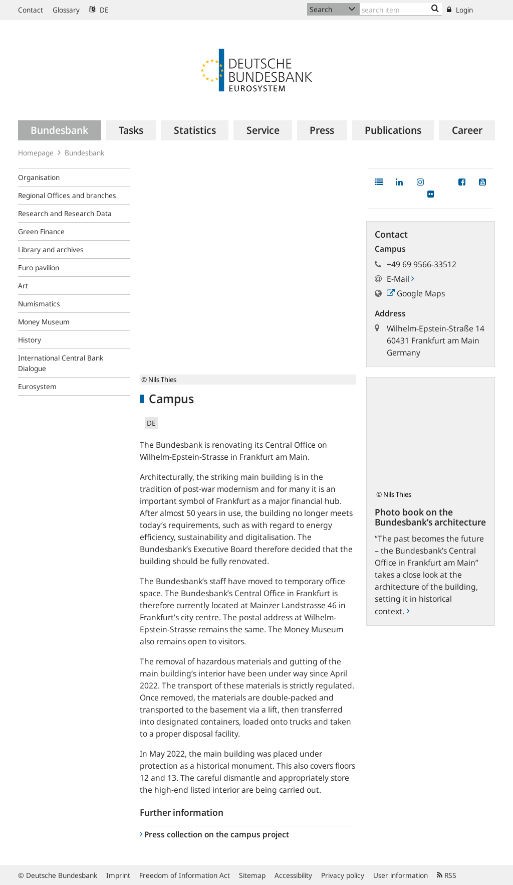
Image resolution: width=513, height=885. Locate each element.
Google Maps (416, 293)
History (29, 339)
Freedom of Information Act (184, 875)
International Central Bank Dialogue (60, 363)
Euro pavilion (38, 267)
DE (99, 10)
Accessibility (293, 875)
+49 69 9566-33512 (421, 264)
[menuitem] (59, 130)
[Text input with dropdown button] (401, 9)
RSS (446, 875)
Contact (30, 10)
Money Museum (44, 321)
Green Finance (41, 231)
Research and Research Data (65, 213)
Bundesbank (84, 152)
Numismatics (39, 303)
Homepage (36, 152)
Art (23, 285)
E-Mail (400, 278)
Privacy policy (342, 875)
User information (400, 875)
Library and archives (51, 249)
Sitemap (252, 875)
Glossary (66, 10)
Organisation (39, 177)
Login (460, 10)
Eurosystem (37, 386)
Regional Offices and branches (67, 195)
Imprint (118, 875)
